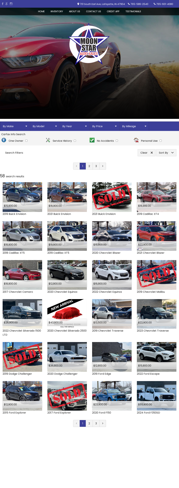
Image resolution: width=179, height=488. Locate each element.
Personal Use (148, 152)
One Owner (14, 152)
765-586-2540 (138, 4)
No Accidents (104, 152)
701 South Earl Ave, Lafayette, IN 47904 (101, 4)
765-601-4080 (163, 4)
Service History (60, 152)
